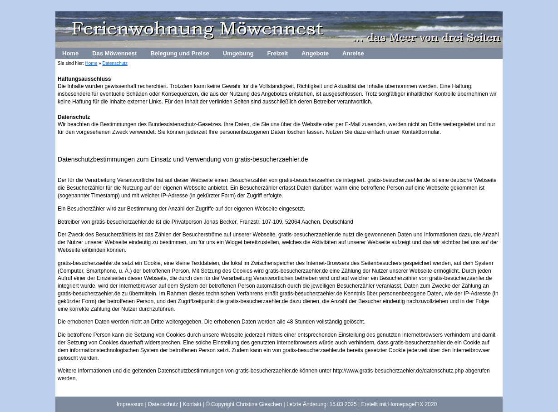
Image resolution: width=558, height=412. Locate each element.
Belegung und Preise (179, 53)
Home (70, 53)
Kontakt (192, 404)
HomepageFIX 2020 (412, 404)
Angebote (315, 53)
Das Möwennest (114, 53)
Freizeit (277, 53)
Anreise (353, 53)
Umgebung (238, 53)
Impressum (130, 404)
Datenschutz (115, 63)
